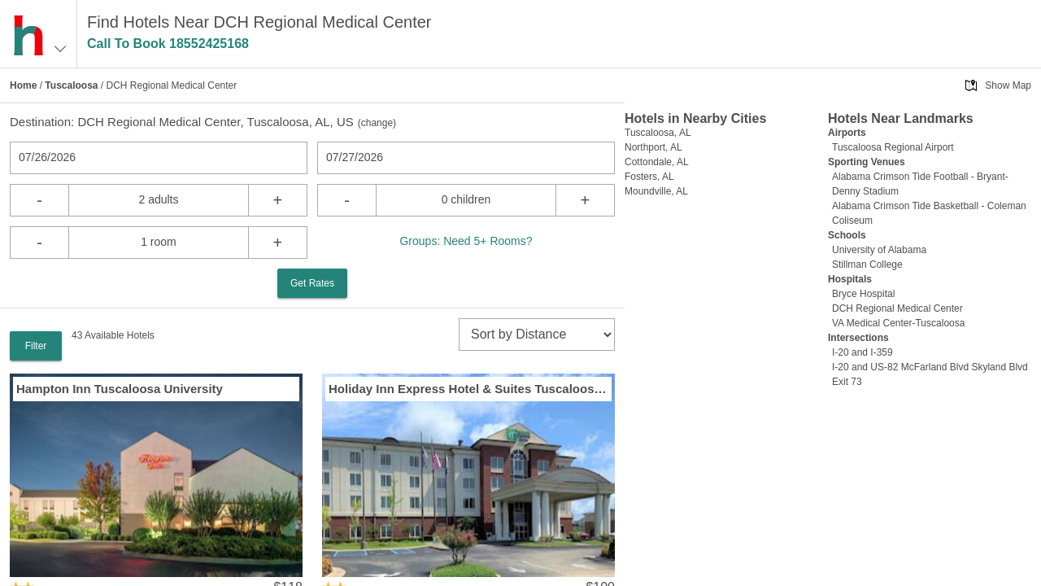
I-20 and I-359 (862, 352)
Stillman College (867, 264)
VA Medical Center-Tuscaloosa (898, 323)
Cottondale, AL (657, 162)
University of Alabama (879, 250)
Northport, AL (653, 147)
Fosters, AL (649, 176)
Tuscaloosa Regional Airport (893, 147)
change (377, 123)
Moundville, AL (656, 191)
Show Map (1008, 85)
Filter (36, 346)
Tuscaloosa (71, 85)
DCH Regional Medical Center (897, 308)
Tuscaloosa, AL (658, 132)
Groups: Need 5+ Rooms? (465, 240)
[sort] (537, 334)
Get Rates (312, 283)
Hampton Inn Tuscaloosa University (119, 389)
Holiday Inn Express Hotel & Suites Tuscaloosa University (468, 389)
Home (23, 85)
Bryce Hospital (863, 294)
